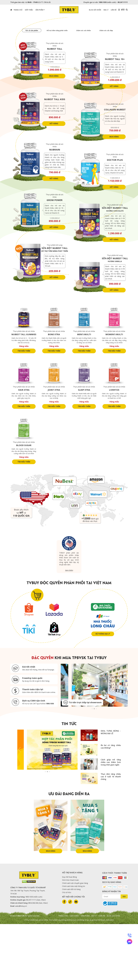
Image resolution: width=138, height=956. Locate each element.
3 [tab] (96, 740)
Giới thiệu (74, 948)
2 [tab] (94, 740)
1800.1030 (102, 2)
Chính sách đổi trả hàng (71, 921)
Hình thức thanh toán (70, 912)
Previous (62, 717)
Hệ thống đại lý (102, 666)
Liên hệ (102, 948)
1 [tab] (92, 740)
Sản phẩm (40, 10)
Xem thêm (69, 602)
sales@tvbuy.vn (21, 938)
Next (125, 717)
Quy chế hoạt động (69, 909)
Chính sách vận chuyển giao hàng (75, 915)
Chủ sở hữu (66, 924)
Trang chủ (16, 10)
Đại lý (94, 948)
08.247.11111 (123, 2)
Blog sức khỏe (113, 948)
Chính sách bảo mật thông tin (73, 918)
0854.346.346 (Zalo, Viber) (38, 935)
